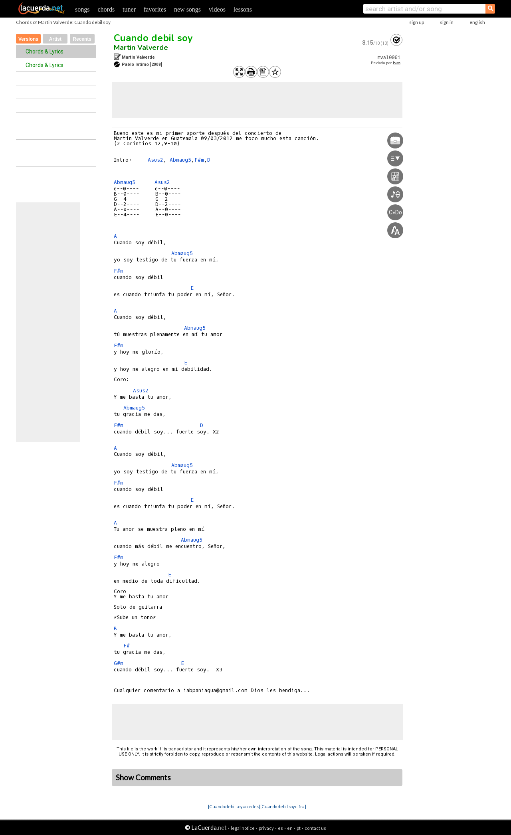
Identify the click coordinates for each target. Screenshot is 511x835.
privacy (266, 828)
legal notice (243, 828)
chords (106, 9)
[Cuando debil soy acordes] (234, 806)
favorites (155, 9)
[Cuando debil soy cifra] (283, 806)
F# (126, 645)
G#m (118, 663)
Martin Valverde (141, 47)
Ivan (396, 63)
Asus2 (155, 159)
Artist (55, 39)
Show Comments (143, 777)
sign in (447, 22)
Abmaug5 (180, 159)
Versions (28, 39)
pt (299, 828)
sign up (416, 22)
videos (217, 9)
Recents (82, 39)
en (290, 828)
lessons (243, 9)
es (280, 828)
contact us (315, 828)
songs (82, 9)
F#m (199, 159)
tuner (129, 9)
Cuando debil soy (153, 38)
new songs (187, 9)
